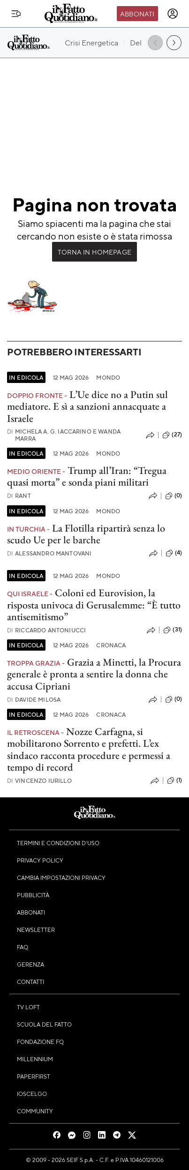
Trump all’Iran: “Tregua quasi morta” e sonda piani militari (86, 476)
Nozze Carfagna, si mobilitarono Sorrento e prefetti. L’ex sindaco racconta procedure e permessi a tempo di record (88, 749)
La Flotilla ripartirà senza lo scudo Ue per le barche (86, 534)
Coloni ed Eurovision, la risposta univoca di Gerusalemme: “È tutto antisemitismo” (94, 604)
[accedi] (172, 13)
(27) (172, 435)
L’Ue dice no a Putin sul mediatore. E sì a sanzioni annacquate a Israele (87, 406)
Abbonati (137, 13)
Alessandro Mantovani (49, 553)
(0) (173, 496)
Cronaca (111, 645)
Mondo (108, 377)
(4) (174, 553)
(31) (172, 630)
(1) (174, 780)
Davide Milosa (33, 699)
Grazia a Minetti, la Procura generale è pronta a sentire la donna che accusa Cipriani (94, 674)
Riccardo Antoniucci (46, 630)
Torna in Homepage (94, 252)
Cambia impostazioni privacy (61, 877)
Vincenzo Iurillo (39, 780)
